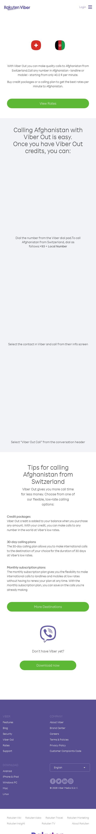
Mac (5, 788)
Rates (6, 745)
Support (7, 750)
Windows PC (10, 782)
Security (7, 733)
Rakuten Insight (16, 823)
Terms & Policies (59, 739)
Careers (54, 733)
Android (7, 771)
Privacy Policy (58, 745)
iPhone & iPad (11, 776)
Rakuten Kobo (33, 817)
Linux (6, 794)
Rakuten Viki (14, 817)
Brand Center (57, 728)
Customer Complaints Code (65, 750)
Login (82, 7)
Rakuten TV (48, 823)
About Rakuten (80, 823)
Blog (5, 728)
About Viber (57, 722)
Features (8, 722)
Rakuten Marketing (78, 817)
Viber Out (8, 739)
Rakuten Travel (54, 817)
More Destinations (48, 607)
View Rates (48, 103)
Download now (48, 665)
